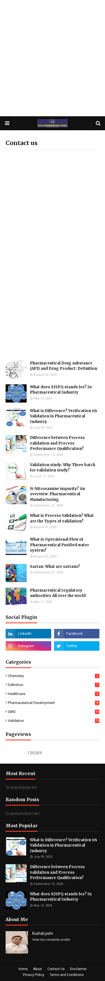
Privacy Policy (33, 975)
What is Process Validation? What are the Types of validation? (62, 518)
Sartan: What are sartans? (55, 566)
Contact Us (56, 969)
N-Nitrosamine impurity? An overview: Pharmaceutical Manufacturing (57, 494)
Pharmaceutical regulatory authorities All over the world (58, 593)
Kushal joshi (42, 933)
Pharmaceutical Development (53, 703)
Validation (53, 721)
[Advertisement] (52, 58)
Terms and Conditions (67, 975)
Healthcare (53, 694)
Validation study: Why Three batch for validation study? (62, 467)
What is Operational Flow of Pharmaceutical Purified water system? (59, 545)
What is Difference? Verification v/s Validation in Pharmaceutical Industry (63, 416)
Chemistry (53, 676)
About (37, 969)
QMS (53, 712)
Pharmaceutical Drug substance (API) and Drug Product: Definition (63, 366)
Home (23, 969)
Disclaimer (78, 969)
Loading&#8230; (52, 229)
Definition (53, 685)
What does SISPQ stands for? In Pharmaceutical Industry (61, 390)
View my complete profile (51, 940)
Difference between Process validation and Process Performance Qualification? (57, 443)
